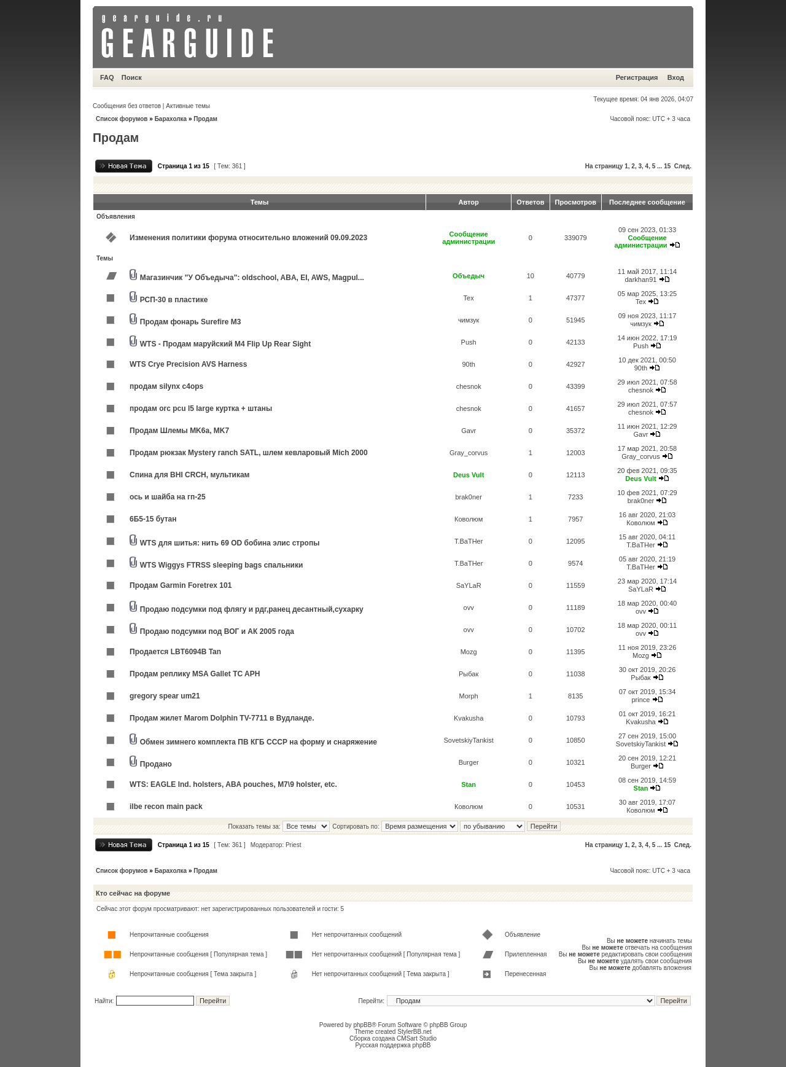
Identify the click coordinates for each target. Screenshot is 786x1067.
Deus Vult (468, 475)
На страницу (604, 166)
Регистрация (637, 77)
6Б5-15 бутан (153, 519)
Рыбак (468, 674)
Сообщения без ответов (127, 106)
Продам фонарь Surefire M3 (190, 322)
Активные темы (188, 106)
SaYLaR (468, 585)
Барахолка (171, 118)
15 (667, 166)
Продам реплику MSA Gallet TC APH (195, 674)
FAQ (107, 77)
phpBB (362, 1025)
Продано (156, 764)
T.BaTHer (468, 541)
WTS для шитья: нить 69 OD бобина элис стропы (230, 543)
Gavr (468, 430)
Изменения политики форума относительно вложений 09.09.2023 (248, 237)
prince (640, 699)
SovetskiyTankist (469, 740)
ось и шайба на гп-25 (168, 497)
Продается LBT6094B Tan (175, 651)
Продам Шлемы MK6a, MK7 (179, 430)
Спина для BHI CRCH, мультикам (189, 475)
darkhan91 (640, 279)
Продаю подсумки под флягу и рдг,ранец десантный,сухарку (252, 609)
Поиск (132, 77)
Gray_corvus (468, 452)
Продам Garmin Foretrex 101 (181, 585)
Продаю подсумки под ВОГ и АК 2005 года (217, 631)
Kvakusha (468, 718)
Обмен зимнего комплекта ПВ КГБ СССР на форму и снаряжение (258, 742)
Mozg (469, 651)
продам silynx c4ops (166, 386)
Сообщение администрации (468, 237)
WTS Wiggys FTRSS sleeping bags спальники (221, 565)
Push (469, 342)
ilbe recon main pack (166, 806)
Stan (468, 784)
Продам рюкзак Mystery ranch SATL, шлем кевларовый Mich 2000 (249, 452)
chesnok (468, 386)
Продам (205, 118)
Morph (468, 696)
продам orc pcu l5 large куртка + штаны (201, 408)
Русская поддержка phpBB (392, 1045)
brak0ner (468, 497)
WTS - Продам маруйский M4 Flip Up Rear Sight (225, 344)
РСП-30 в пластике (174, 299)
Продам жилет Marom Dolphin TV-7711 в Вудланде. (222, 718)
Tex (469, 298)
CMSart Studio (417, 1038)
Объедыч (468, 275)
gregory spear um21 (165, 696)
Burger (469, 762)
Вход (675, 77)
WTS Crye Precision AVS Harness (188, 364)
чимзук (469, 320)
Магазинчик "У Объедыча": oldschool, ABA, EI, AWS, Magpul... (252, 277)
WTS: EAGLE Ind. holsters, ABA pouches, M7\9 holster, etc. (233, 784)
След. (682, 166)
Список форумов (122, 118)
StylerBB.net (414, 1031)
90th (468, 364)
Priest (294, 845)
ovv (469, 607)
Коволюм (468, 519)
